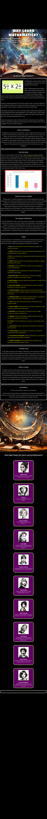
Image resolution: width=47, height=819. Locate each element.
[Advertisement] (14, 14)
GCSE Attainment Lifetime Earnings (33, 155)
